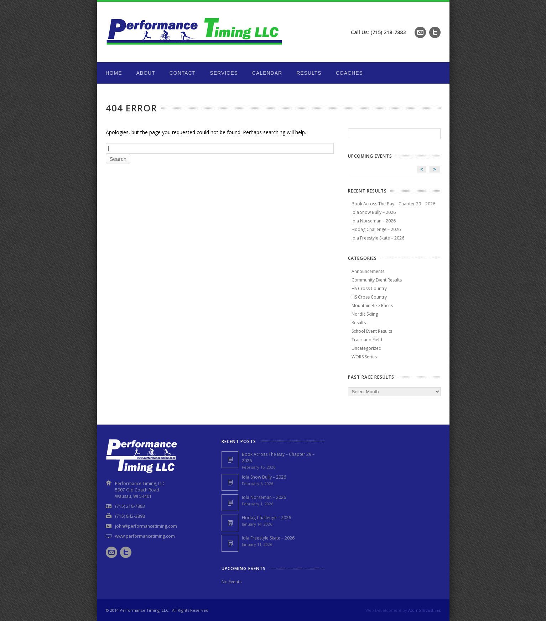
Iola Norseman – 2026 (374, 221)
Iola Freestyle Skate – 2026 (378, 238)
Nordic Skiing (365, 314)
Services (224, 73)
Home (114, 73)
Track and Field (367, 340)
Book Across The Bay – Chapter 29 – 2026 (393, 204)
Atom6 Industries (424, 610)
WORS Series (364, 357)
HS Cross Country (369, 288)
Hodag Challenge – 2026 (376, 229)
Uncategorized (366, 348)
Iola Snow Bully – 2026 (374, 212)
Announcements (368, 271)
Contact (183, 73)
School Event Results (372, 331)
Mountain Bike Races (372, 305)
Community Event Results (377, 280)
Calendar (267, 73)
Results (309, 73)
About (145, 73)
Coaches (349, 73)
